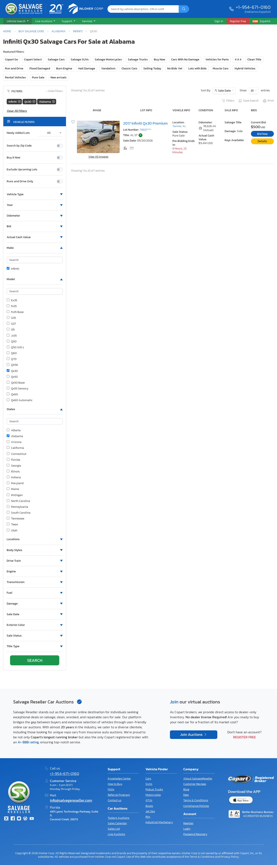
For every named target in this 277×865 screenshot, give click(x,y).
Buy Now (159, 59)
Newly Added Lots (18, 133)
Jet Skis (150, 811)
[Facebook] (12, 819)
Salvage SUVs (80, 59)
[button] (17, 21)
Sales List (114, 829)
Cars (148, 778)
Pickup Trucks (154, 789)
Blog (186, 789)
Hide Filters (54, 91)
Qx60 (12, 394)
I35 (11, 330)
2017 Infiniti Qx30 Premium (145, 123)
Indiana (14, 477)
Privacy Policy (230, 857)
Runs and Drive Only (20, 181)
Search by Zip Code (19, 146)
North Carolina (18, 501)
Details (262, 141)
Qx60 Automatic (19, 400)
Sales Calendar (117, 823)
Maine (13, 489)
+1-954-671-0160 (253, 7)
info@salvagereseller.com (71, 800)
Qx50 (12, 377)
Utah (12, 530)
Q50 (11, 341)
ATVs (148, 800)
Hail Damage (86, 68)
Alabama (59, 31)
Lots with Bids (197, 68)
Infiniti (77, 31)
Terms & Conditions (195, 800)
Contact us (114, 800)
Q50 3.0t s (15, 347)
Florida (13, 460)
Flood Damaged (39, 68)
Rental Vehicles (15, 77)
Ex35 (12, 300)
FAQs (111, 789)
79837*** (145, 130)
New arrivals (59, 77)
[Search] (184, 9)
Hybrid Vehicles (245, 68)
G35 (11, 318)
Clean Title (254, 59)
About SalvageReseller (197, 778)
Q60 (12, 353)
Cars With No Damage (185, 59)
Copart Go (11, 59)
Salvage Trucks (138, 59)
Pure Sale (38, 77)
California (15, 448)
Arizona (14, 442)
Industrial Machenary (159, 822)
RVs (147, 817)
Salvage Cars (56, 59)
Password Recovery (195, 834)
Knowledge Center (119, 778)
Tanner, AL (179, 126)
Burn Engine (64, 68)
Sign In (218, 21)
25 (252, 90)
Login (186, 829)
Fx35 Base (15, 312)
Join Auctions (191, 734)
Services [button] (87, 21)
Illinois (13, 471)
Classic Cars (129, 68)
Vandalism (108, 68)
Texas (12, 524)
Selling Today (152, 68)
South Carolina (18, 513)
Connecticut (16, 454)
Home (7, 31)
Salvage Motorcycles (108, 59)
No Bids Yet (174, 68)
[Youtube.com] (32, 819)
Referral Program (119, 795)
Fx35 (12, 306)
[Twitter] (6, 819)
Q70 (11, 359)
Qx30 (12, 371)
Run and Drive (14, 68)
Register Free (244, 737)
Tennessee (15, 519)
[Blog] (25, 819)
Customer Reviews (194, 784)
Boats (149, 806)
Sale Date (224, 90)
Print (268, 101)
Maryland (15, 483)
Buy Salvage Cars (31, 31)
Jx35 (12, 336)
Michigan (15, 495)
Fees (186, 795)
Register (188, 823)
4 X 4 (238, 59)
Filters (227, 101)
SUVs (148, 784)
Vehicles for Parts (217, 59)
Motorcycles (153, 795)
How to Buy (115, 784)
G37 (11, 324)
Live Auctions (116, 834)
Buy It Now (13, 157)
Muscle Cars (221, 68)
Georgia (14, 466)
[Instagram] (19, 819)
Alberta (14, 430)
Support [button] (67, 21)
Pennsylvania (17, 507)
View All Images (98, 156)
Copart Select (33, 59)
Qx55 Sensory (17, 388)
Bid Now (262, 134)
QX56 (12, 365)
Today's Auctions (118, 818)
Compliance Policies (196, 806)
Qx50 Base (16, 383)
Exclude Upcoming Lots (22, 169)
